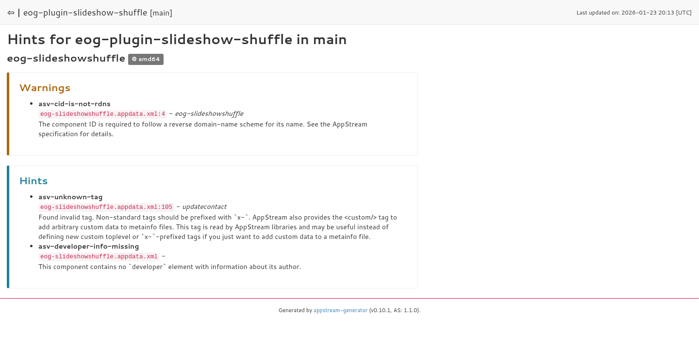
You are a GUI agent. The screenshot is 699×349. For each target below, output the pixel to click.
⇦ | (14, 12)
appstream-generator (340, 309)
